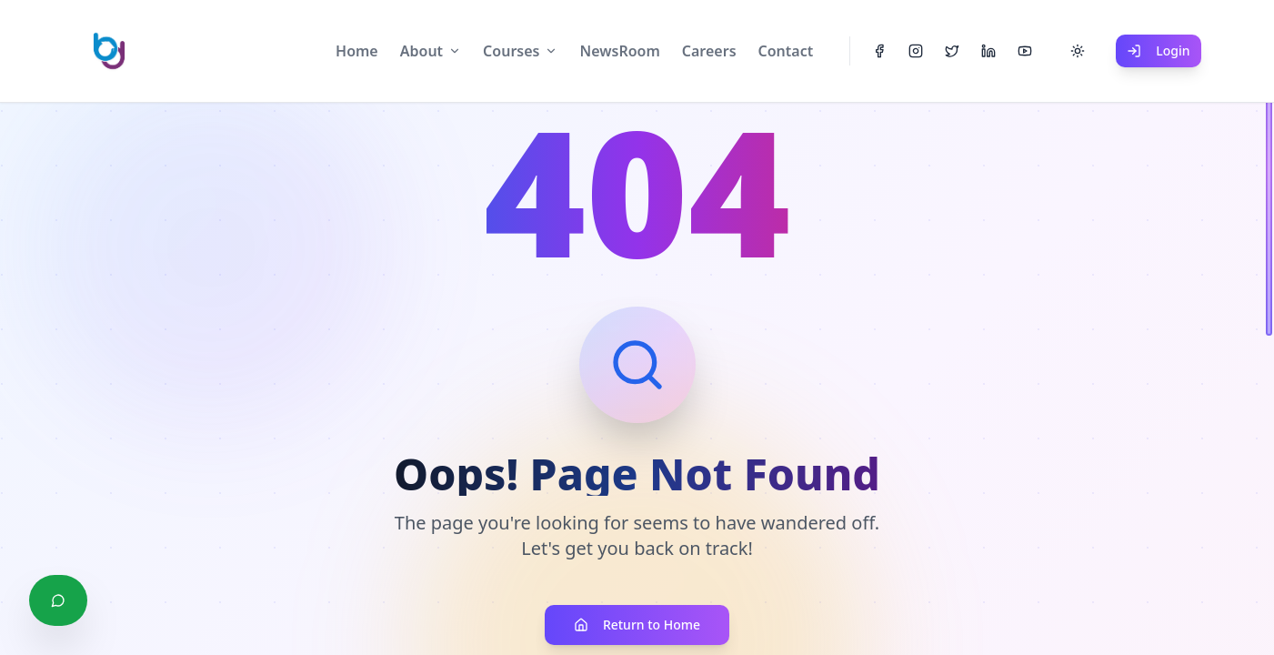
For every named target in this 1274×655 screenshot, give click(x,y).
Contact (786, 51)
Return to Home (637, 624)
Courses (511, 51)
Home (357, 51)
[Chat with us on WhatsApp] (58, 600)
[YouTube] (1024, 51)
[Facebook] (879, 51)
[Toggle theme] (1077, 51)
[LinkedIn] (988, 51)
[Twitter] (952, 51)
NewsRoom (619, 51)
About (421, 51)
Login (1158, 50)
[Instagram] (915, 51)
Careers (709, 51)
